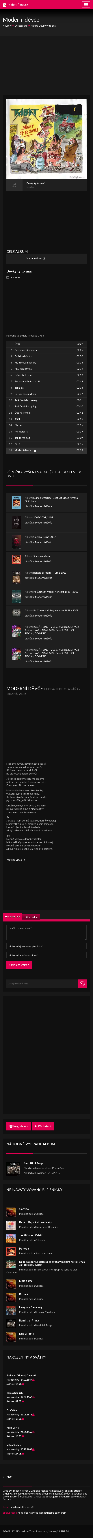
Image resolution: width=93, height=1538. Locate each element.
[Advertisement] (46, 65)
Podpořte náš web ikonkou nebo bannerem (41, 1512)
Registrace (18, 1126)
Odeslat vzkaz (19, 965)
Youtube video (34, 258)
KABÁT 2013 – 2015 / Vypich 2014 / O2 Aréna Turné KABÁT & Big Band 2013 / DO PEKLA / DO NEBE (52, 630)
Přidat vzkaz (31, 917)
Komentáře (12, 916)
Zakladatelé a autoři (22, 1506)
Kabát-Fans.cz (18, 5)
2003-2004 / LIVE (43, 517)
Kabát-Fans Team (26, 1531)
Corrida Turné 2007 (44, 536)
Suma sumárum (42, 556)
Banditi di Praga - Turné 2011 (49, 572)
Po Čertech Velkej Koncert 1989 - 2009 (55, 591)
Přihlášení (43, 1126)
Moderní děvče (43, 506)
